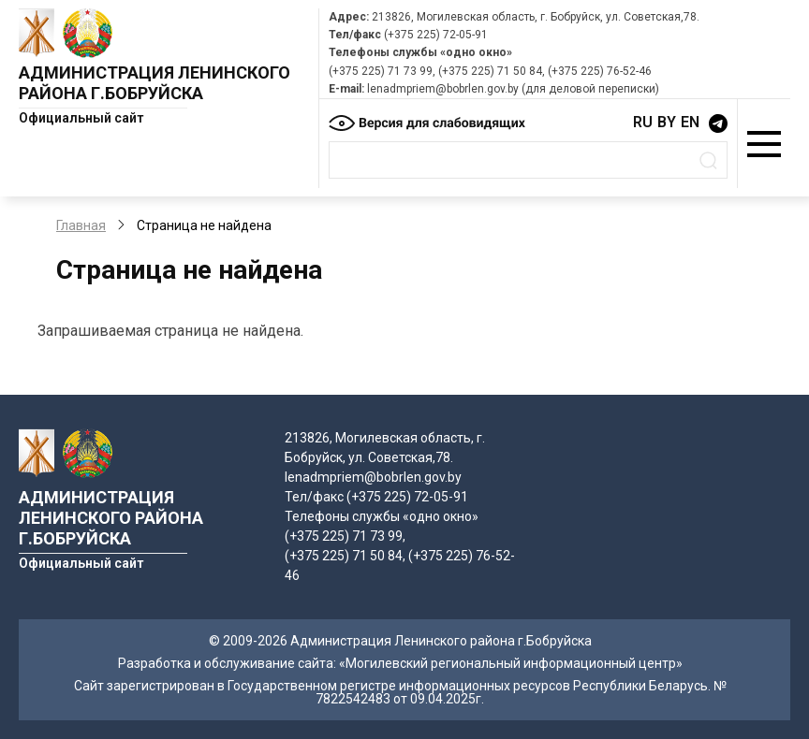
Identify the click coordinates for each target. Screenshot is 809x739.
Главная (81, 225)
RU (643, 122)
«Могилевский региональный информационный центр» (511, 663)
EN (690, 122)
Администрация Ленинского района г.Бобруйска (154, 83)
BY (666, 122)
